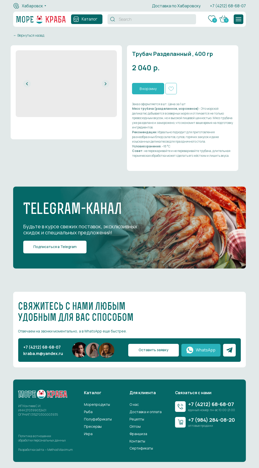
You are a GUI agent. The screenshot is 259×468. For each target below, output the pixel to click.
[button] (238, 19)
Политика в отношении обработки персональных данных (42, 438)
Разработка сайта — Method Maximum (45, 450)
